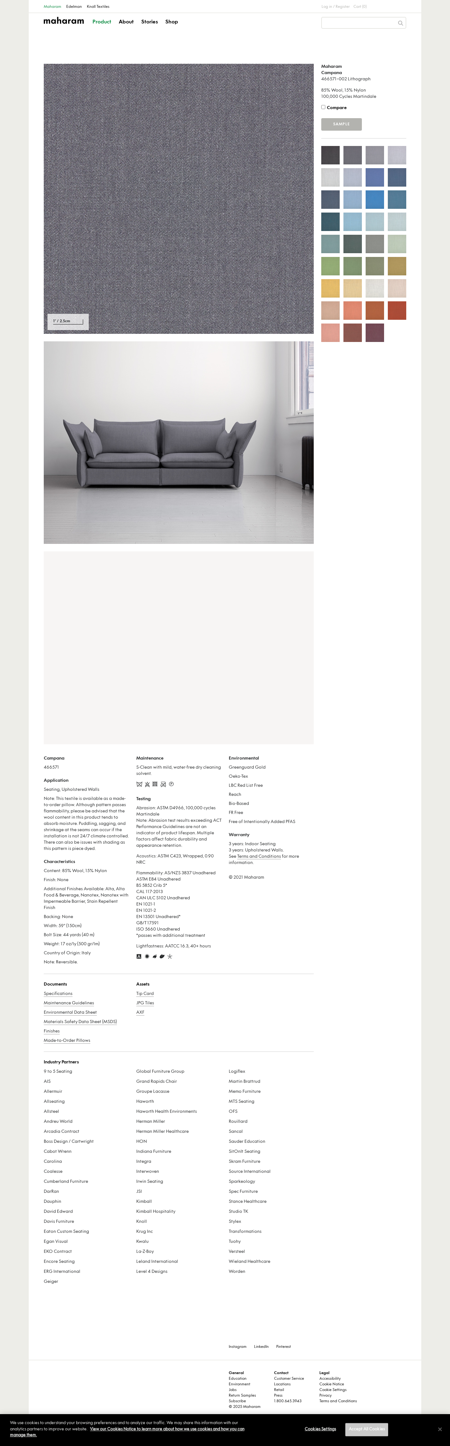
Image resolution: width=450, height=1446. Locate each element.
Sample (341, 124)
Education (238, 1379)
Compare (337, 108)
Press (278, 1395)
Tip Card (145, 994)
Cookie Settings (333, 1390)
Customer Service (289, 1379)
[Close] (440, 1429)
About (126, 22)
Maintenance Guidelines (69, 1003)
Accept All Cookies (367, 1429)
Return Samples (242, 1395)
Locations (282, 1384)
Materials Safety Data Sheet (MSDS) (80, 1022)
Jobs (233, 1390)
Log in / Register (336, 7)
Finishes (52, 1031)
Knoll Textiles (98, 7)
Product (101, 22)
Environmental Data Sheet (70, 1012)
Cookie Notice (331, 1384)
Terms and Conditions (259, 856)
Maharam (52, 7)
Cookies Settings (320, 1429)
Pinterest (283, 1347)
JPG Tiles (145, 1003)
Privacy (325, 1395)
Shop (171, 22)
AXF (140, 1012)
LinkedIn (261, 1347)
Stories (149, 22)
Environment (239, 1384)
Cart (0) (360, 7)
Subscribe (237, 1401)
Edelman (74, 7)
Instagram (238, 1347)
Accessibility (330, 1379)
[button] (102, 27)
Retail (279, 1390)
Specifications (58, 994)
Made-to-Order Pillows (67, 1040)
